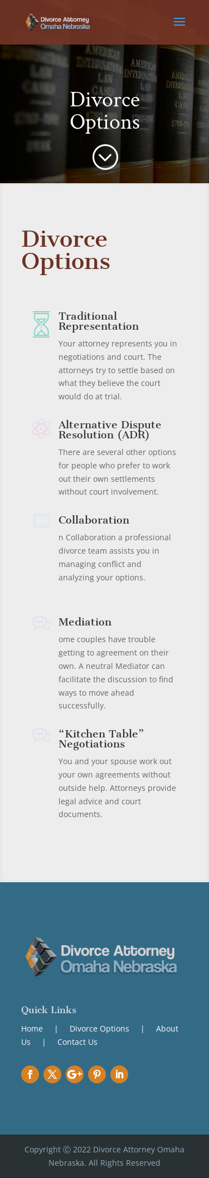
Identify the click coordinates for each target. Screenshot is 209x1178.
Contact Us (77, 1042)
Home (33, 1028)
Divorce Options (99, 1028)
